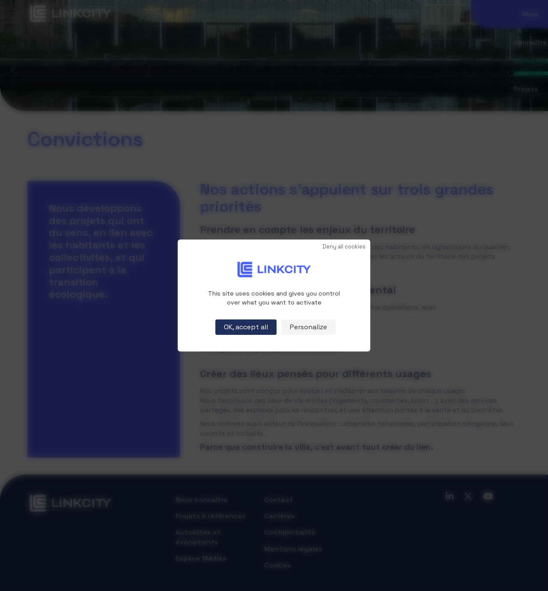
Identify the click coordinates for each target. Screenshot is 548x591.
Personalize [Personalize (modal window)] (308, 326)
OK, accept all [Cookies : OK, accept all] (246, 326)
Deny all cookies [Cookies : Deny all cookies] (344, 247)
